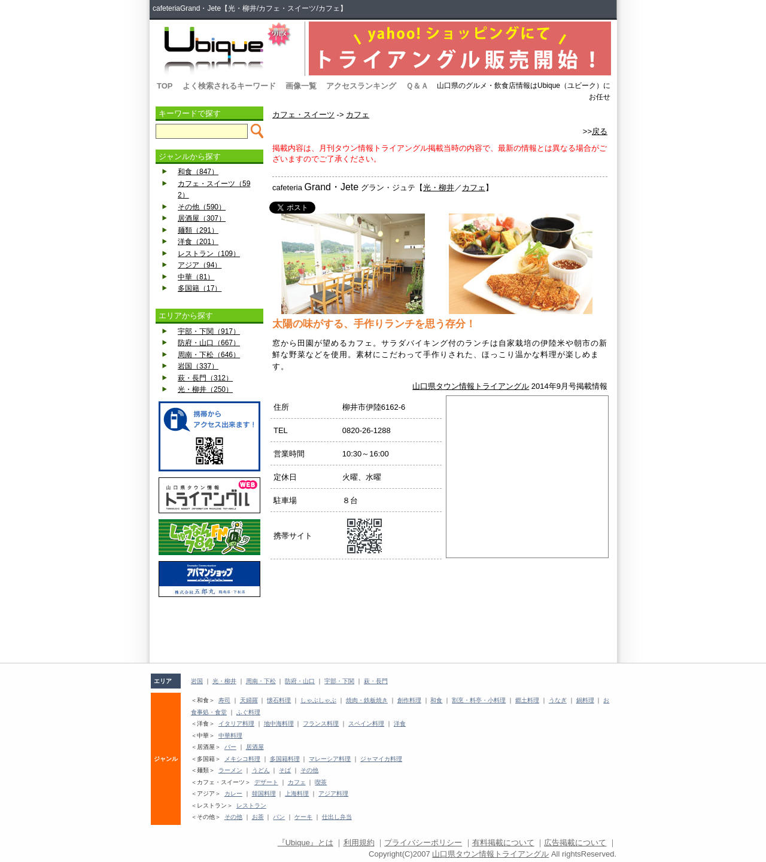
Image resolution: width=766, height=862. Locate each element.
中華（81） (196, 277)
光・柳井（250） (205, 389)
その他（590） (202, 207)
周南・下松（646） (209, 355)
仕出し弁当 (337, 817)
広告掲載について (575, 842)
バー (230, 747)
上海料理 (297, 793)
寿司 (224, 700)
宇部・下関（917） (209, 331)
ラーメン (230, 770)
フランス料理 (321, 723)
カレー (233, 793)
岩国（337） (198, 366)
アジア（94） (199, 265)
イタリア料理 (236, 723)
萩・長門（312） (205, 378)
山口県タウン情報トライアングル (470, 386)
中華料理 (230, 735)
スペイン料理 (366, 723)
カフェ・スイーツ (303, 114)
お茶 (258, 817)
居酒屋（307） (202, 218)
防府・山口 (300, 681)
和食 (436, 700)
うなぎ (558, 700)
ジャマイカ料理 (381, 759)
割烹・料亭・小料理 (479, 700)
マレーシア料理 (330, 759)
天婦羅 (249, 700)
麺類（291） (198, 230)
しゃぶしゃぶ (318, 700)
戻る (599, 131)
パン (279, 817)
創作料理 (409, 700)
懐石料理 (279, 700)
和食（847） (198, 171)
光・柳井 (438, 187)
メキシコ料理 (242, 759)
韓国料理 (264, 793)
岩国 (197, 681)
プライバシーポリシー (423, 842)
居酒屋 (255, 747)
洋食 (400, 723)
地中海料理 (279, 723)
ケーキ (303, 817)
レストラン (251, 805)
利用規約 (359, 842)
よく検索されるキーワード (229, 85)
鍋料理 (585, 700)
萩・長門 (376, 681)
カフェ (357, 114)
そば (285, 770)
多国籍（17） (199, 288)
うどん (261, 770)
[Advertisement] (209, 630)
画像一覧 (301, 85)
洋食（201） (198, 241)
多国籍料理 (285, 759)
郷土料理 (527, 700)
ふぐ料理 (248, 712)
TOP (165, 85)
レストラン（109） (209, 253)
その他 (309, 770)
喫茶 (321, 782)
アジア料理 (333, 793)
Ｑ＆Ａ (417, 85)
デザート (266, 782)
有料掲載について (503, 842)
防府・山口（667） (209, 343)
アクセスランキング (361, 85)
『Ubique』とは (305, 842)
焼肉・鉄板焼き (367, 700)
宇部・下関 (339, 681)
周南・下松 (261, 681)
